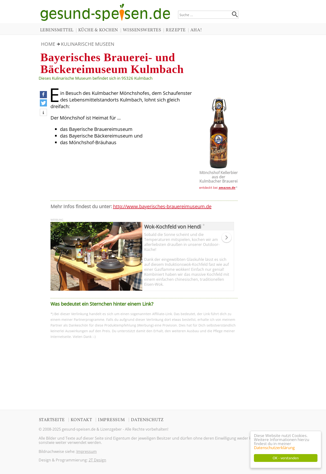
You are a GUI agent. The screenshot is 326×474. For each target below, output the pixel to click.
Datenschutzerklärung (274, 447)
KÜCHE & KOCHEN (98, 30)
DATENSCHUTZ (147, 420)
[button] (43, 94)
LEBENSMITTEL (56, 30)
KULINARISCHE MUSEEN (87, 44)
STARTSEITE (52, 420)
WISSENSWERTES (142, 30)
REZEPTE (176, 30)
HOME (48, 44)
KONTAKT (81, 420)
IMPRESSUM (111, 420)
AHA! (196, 30)
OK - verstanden (286, 458)
